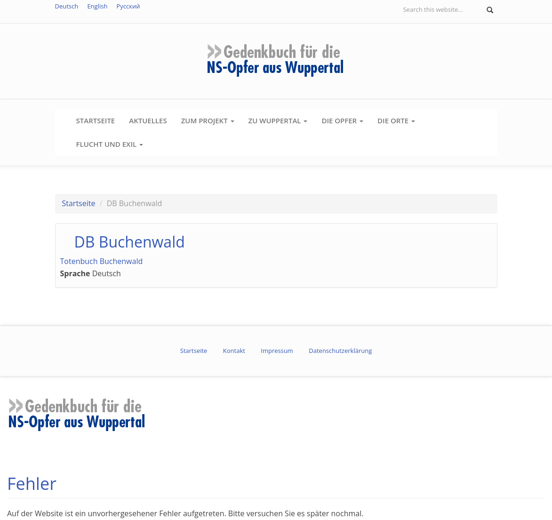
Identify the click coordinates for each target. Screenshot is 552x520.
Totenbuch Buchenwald (101, 261)
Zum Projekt (207, 120)
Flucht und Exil (110, 144)
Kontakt (234, 350)
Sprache (75, 273)
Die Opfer (342, 120)
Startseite (95, 120)
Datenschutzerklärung (340, 350)
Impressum (277, 350)
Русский (128, 6)
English (97, 6)
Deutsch (67, 6)
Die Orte (396, 120)
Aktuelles (148, 120)
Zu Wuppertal (278, 120)
